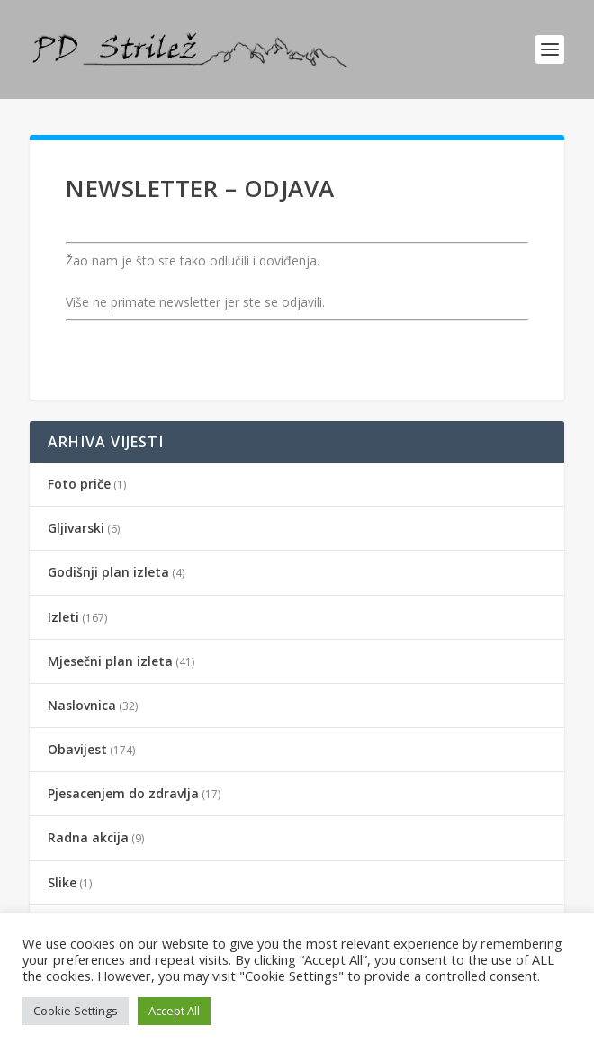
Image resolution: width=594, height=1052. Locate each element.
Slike (62, 882)
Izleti (63, 616)
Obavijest (77, 749)
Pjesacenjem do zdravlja (123, 793)
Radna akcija (88, 837)
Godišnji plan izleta (108, 571)
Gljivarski (76, 527)
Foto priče (79, 483)
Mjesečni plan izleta (110, 661)
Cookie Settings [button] (75, 1011)
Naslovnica (82, 705)
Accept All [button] (174, 1011)
